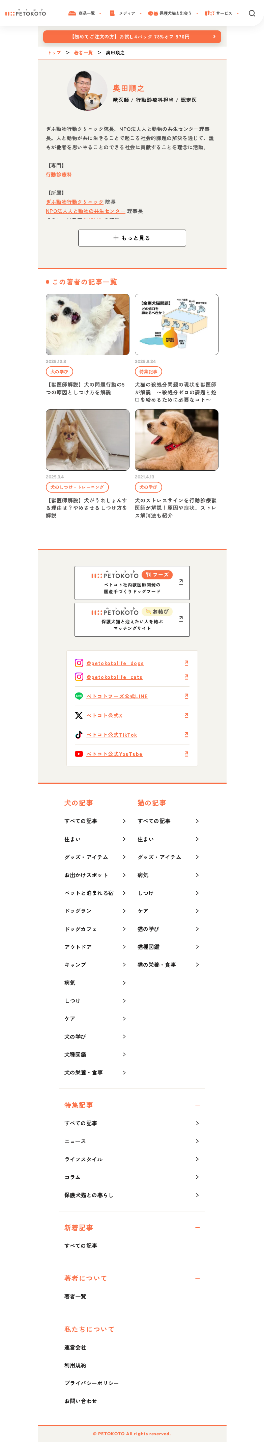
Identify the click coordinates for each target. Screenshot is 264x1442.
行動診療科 (59, 174)
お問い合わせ (80, 1401)
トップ (54, 52)
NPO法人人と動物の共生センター (86, 210)
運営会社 (75, 1347)
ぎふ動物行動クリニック (75, 201)
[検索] (252, 13)
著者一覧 (83, 52)
